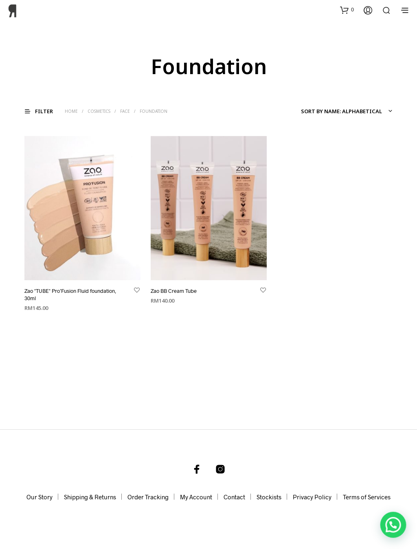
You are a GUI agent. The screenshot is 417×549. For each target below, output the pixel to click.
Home (71, 111)
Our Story (39, 497)
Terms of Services (367, 497)
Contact (234, 497)
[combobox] (345, 111)
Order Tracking (148, 497)
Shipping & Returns (90, 497)
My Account (196, 497)
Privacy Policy (312, 497)
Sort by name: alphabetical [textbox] (341, 111)
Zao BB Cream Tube (174, 290)
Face (125, 111)
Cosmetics (99, 111)
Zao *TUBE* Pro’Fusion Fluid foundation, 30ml (70, 294)
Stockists (269, 497)
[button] (347, 10)
